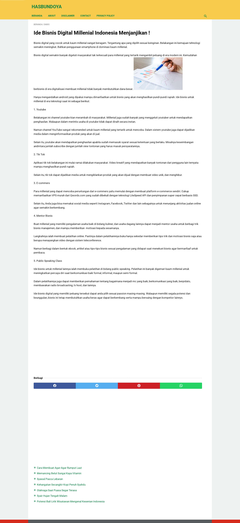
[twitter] (77, 436)
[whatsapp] (134, 436)
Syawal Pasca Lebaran (176, 43)
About (54, 11)
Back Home (120, 511)
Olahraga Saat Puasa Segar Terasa (183, 58)
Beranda (39, 11)
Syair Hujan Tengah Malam (179, 64)
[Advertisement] (91, 388)
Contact (87, 11)
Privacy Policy (107, 11)
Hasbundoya (49, 3)
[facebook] (48, 436)
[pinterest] (106, 436)
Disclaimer (70, 11)
